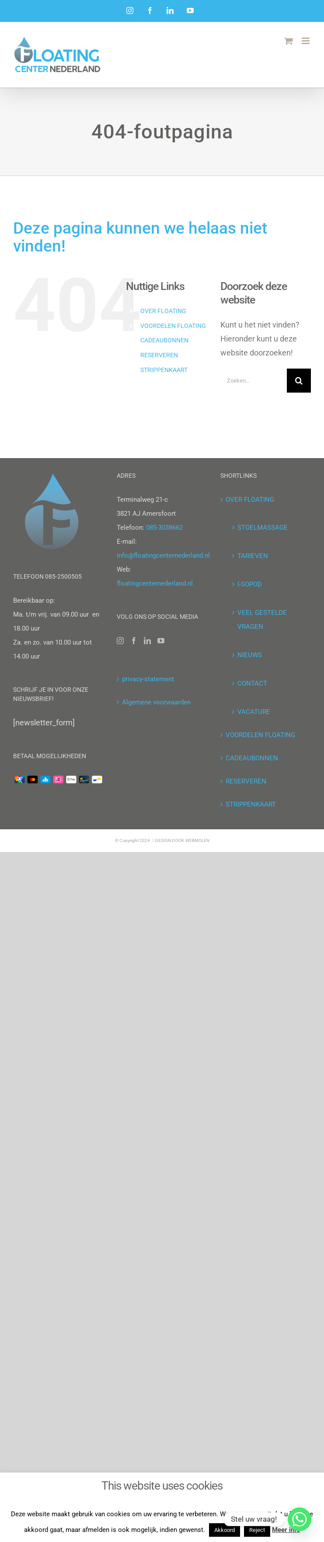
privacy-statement (148, 679)
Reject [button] (257, 1530)
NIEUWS (249, 655)
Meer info (286, 1530)
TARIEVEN (252, 556)
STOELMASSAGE (262, 527)
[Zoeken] (299, 381)
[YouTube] (160, 640)
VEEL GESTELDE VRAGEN (262, 620)
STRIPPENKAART (164, 369)
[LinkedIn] (147, 640)
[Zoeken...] (253, 381)
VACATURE (253, 712)
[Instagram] (120, 640)
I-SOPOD (249, 584)
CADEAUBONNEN (164, 340)
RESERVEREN (159, 355)
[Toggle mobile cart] (288, 40)
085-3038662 (164, 527)
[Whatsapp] (299, 1519)
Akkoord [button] (224, 1530)
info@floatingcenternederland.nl (163, 555)
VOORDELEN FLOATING (173, 325)
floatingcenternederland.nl (155, 583)
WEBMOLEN (197, 840)
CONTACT (252, 683)
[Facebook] (133, 640)
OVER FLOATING (163, 310)
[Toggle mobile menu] (306, 40)
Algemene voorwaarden (156, 702)
